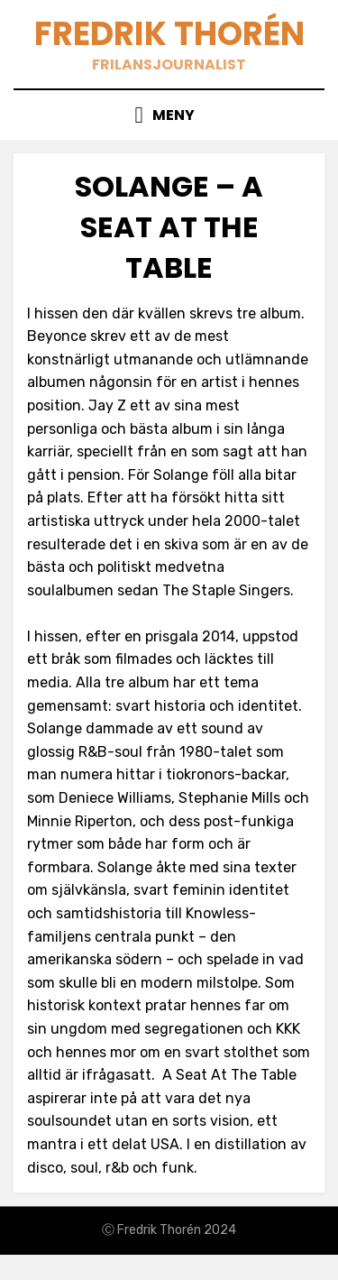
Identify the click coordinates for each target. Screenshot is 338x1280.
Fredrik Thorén (169, 34)
